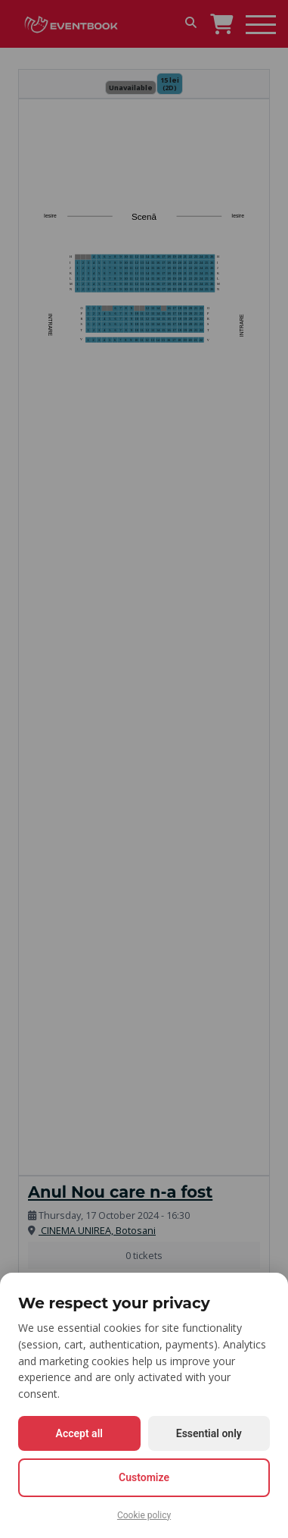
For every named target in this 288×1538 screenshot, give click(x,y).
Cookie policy (144, 1515)
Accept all (79, 1433)
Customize (144, 1477)
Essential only (209, 1433)
